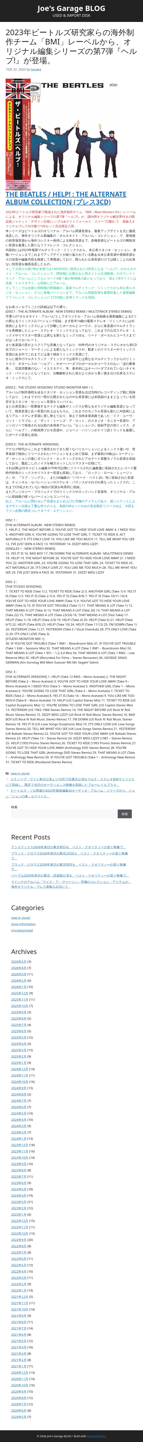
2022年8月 (19, 1246)
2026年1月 (19, 987)
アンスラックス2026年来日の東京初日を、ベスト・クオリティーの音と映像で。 (68, 847)
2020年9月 (19, 1391)
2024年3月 (19, 1126)
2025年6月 (19, 1031)
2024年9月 (19, 1088)
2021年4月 (19, 1347)
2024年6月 (19, 1107)
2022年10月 (19, 1233)
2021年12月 (19, 1297)
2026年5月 (19, 961)
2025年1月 (19, 1063)
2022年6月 (19, 1259)
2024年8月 (19, 1094)
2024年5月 (19, 1113)
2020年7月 (19, 1404)
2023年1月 (19, 1214)
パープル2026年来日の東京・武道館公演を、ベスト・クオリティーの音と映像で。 (70, 875)
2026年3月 (19, 974)
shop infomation (23, 924)
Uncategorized (22, 930)
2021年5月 (19, 1341)
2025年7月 (19, 1025)
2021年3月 (19, 1353)
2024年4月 (19, 1119)
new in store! (20, 773)
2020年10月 (19, 1385)
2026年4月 (19, 968)
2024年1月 (19, 1138)
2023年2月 (19, 1208)
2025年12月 (19, 993)
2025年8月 (19, 1018)
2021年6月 (19, 1334)
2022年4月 (19, 1271)
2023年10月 (19, 1157)
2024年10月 (19, 1082)
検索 (14, 807)
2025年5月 (19, 1037)
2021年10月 (19, 1309)
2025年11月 (19, 999)
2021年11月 (19, 1303)
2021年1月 (19, 1366)
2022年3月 (19, 1278)
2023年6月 (19, 1183)
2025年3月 (19, 1050)
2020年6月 (19, 1410)
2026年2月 (19, 980)
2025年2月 (19, 1056)
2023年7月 (19, 1176)
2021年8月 (19, 1322)
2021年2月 (19, 1360)
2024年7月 (19, 1101)
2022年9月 (19, 1240)
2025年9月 (19, 1012)
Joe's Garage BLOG (71, 8)
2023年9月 (19, 1164)
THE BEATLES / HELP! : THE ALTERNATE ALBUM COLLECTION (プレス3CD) (66, 198)
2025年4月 (19, 1044)
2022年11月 (19, 1227)
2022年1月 (19, 1290)
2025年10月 (19, 1006)
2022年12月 (19, 1221)
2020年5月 (19, 1417)
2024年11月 (19, 1075)
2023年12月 (19, 1145)
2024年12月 (19, 1069)
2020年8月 (19, 1398)
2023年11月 (19, 1151)
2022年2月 (19, 1284)
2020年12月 (19, 1372)
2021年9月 (19, 1315)
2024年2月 (19, 1132)
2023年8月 (19, 1170)
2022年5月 (19, 1265)
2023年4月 (19, 1195)
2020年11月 (19, 1379)
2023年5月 (19, 1189)
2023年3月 (19, 1202)
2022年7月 (19, 1252)
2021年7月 (19, 1328)
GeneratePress (96, 1436)
